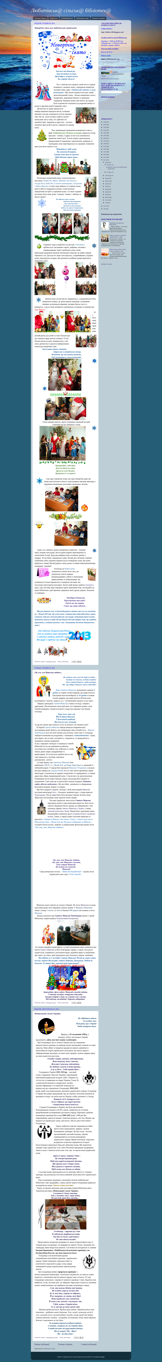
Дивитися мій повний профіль (110, 78)
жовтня (107, 178)
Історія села (53, 18)
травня (107, 192)
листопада (108, 175)
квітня (107, 194)
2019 (104, 141)
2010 (104, 209)
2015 (104, 152)
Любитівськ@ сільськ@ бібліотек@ (71, 10)
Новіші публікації (42, 1344)
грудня (107, 162)
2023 (104, 130)
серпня (107, 183)
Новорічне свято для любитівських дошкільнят (56, 28)
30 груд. (109, 164)
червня (107, 189)
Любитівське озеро (82, 18)
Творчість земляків (98, 18)
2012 (104, 160)
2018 (104, 143)
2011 (104, 206)
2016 (104, 149)
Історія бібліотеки (67, 18)
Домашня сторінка (106, 264)
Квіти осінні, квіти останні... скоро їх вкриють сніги (118, 250)
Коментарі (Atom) (49, 1348)
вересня (107, 181)
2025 (104, 124)
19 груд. (109, 172)
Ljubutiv (115, 72)
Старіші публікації (88, 1344)
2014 (104, 154)
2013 (104, 157)
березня (107, 197)
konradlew (88, 1357)
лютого (107, 200)
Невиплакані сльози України (47, 1014)
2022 (104, 133)
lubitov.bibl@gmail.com (110, 59)
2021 (104, 135)
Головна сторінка (40, 18)
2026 (104, 122)
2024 (104, 127)
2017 (104, 146)
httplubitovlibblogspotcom (112, 32)
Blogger (102, 1357)
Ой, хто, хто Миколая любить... (48, 672)
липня (107, 186)
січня (106, 202)
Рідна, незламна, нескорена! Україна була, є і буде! (118, 236)
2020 (104, 138)
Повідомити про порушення (111, 214)
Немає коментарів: (63, 661)
